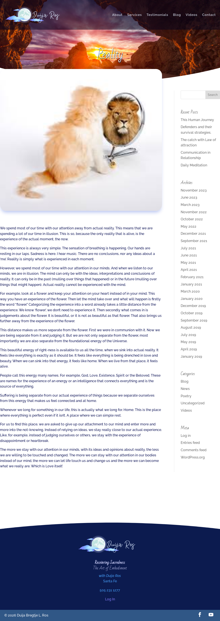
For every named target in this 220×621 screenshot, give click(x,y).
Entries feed (190, 443)
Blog (177, 15)
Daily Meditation (194, 165)
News (185, 389)
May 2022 (188, 226)
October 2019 (191, 313)
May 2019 (188, 342)
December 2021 (193, 234)
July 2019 (188, 335)
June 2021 (189, 255)
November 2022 (194, 212)
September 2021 (194, 241)
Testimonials (157, 15)
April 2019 (189, 349)
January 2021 (191, 284)
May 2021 (188, 263)
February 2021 (192, 277)
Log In (110, 599)
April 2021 (189, 270)
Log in (186, 436)
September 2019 (194, 320)
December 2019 (193, 306)
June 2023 (189, 197)
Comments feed (193, 450)
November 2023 (194, 190)
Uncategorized (193, 403)
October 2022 (192, 219)
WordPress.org (193, 457)
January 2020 (192, 299)
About (117, 15)
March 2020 (190, 291)
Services (134, 15)
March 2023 (190, 205)
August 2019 (191, 327)
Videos (191, 15)
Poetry (186, 396)
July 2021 (188, 248)
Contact (209, 15)
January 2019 (191, 356)
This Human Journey (197, 120)
